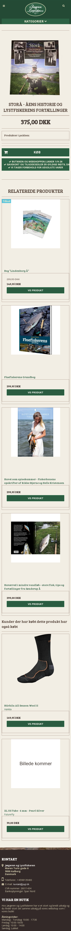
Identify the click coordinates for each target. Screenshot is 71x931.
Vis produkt (35, 290)
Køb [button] (21, 152)
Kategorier (35, 21)
